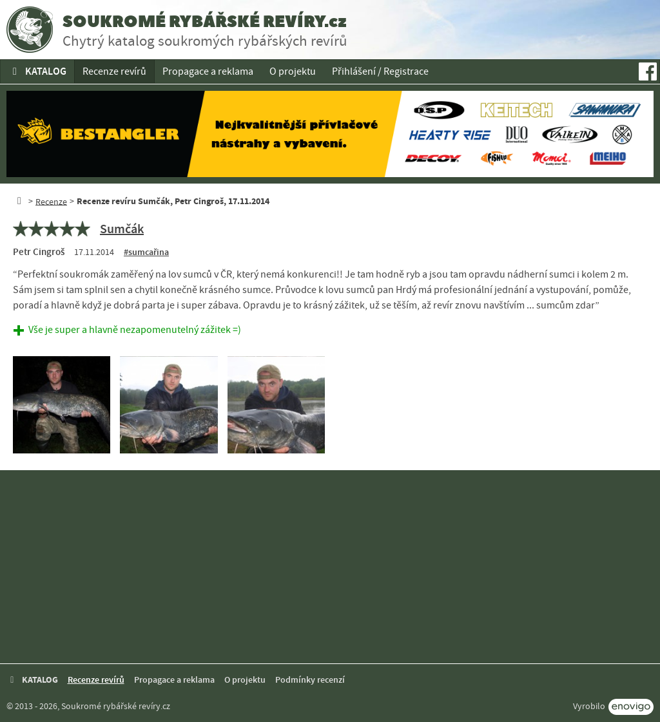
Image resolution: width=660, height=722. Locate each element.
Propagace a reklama (207, 71)
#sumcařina (146, 252)
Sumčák (122, 228)
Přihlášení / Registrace (380, 71)
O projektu (292, 71)
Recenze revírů (114, 71)
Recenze (51, 201)
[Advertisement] (330, 567)
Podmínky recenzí (310, 680)
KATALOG (37, 71)
